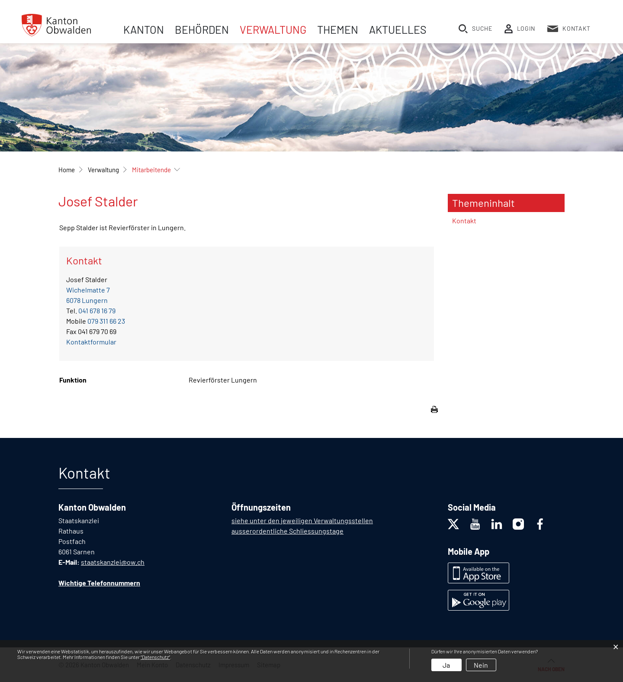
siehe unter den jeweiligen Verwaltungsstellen (302, 520)
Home (66, 170)
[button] (103, 170)
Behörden (202, 29)
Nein (481, 665)
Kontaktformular (91, 342)
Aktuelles (398, 29)
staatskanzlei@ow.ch (113, 562)
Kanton (143, 29)
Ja (446, 665)
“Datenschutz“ (155, 657)
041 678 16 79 (97, 310)
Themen (337, 29)
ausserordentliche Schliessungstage (287, 531)
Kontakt (464, 220)
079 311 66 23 (106, 321)
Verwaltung (273, 29)
